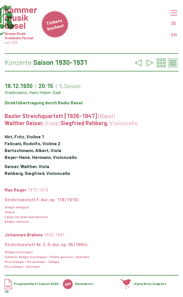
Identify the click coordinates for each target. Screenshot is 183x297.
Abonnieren (78, 284)
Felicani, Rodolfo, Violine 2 (32, 143)
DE (173, 23)
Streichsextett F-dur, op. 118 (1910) (41, 199)
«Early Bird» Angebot (143, 284)
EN (174, 34)
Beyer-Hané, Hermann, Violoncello (41, 157)
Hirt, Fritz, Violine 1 (24, 136)
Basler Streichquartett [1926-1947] (60, 115)
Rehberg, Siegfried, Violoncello (37, 173)
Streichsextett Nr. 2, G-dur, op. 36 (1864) (46, 244)
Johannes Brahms (34, 234)
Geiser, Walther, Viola (27, 166)
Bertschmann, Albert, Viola (33, 150)
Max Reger (26, 189)
